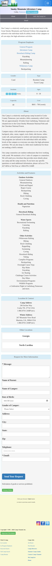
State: (4, 430)
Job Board (30, 543)
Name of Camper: (10, 389)
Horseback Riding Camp (26, 53)
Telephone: (7, 447)
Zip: (4, 439)
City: (4, 422)
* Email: (6, 455)
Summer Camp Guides (34, 551)
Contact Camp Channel (34, 554)
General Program (26, 47)
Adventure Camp (26, 50)
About (13, 16)
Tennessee (22, 12)
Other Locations (26, 330)
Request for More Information (26, 357)
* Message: (7, 364)
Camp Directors (32, 548)
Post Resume (31, 546)
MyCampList (32, 557)
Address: (6, 414)
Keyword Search (5, 548)
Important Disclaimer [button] (8, 533)
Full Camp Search (5, 551)
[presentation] (21, 468)
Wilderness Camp (25, 66)
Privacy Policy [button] (7, 490)
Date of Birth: (8, 397)
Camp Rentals (4, 554)
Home (29, 560)
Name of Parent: (9, 380)
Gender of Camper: (10, 405)
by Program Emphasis (6, 546)
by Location (4, 543)
